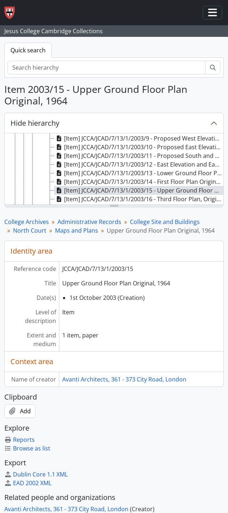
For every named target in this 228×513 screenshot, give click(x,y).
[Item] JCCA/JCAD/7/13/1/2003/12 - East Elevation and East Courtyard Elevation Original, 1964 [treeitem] (139, 164)
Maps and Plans (76, 230)
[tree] (114, 169)
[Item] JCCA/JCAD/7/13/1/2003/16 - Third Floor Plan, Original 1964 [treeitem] (139, 199)
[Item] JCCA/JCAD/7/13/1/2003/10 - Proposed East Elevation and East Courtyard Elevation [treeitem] (139, 147)
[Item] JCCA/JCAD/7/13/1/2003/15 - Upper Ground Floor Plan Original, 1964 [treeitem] (139, 190)
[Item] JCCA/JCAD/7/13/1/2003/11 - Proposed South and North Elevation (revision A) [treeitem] (139, 155)
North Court (29, 230)
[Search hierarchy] (107, 67)
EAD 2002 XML (27, 483)
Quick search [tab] (28, 50)
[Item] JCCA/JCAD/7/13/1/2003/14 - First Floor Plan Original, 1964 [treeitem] (139, 181)
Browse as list (27, 448)
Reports (19, 440)
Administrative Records (89, 222)
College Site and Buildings (165, 222)
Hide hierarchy (34, 123)
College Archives (26, 222)
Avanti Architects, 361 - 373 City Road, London (124, 379)
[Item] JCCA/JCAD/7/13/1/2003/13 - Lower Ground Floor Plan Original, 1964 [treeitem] (139, 173)
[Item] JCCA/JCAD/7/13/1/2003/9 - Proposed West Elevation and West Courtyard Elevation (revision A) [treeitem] (139, 138)
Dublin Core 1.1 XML (36, 474)
